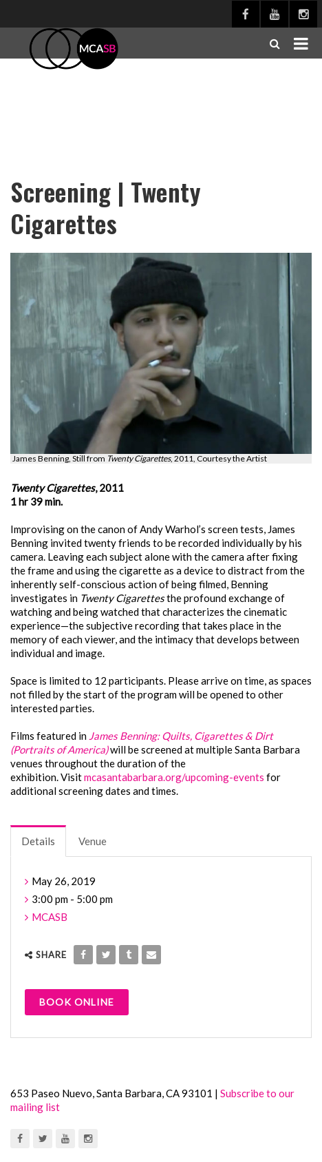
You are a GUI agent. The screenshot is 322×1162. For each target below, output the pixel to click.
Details (38, 841)
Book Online (76, 1002)
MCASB (49, 917)
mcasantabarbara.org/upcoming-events (174, 777)
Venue (92, 841)
